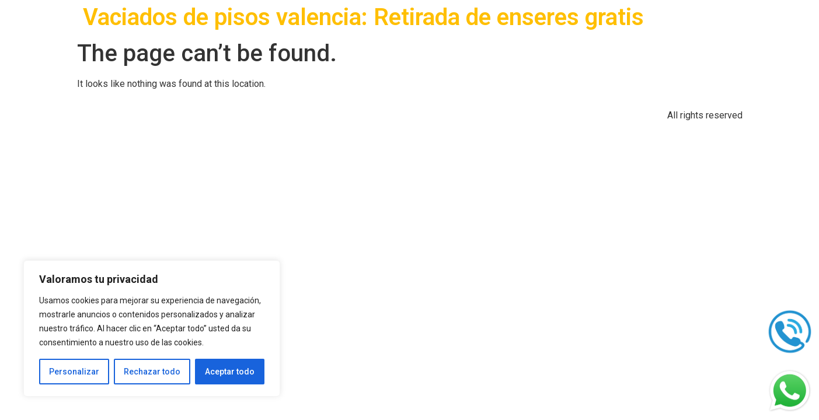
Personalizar (74, 371)
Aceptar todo (230, 371)
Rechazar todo (152, 371)
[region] (151, 328)
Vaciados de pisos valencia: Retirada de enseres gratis (363, 17)
